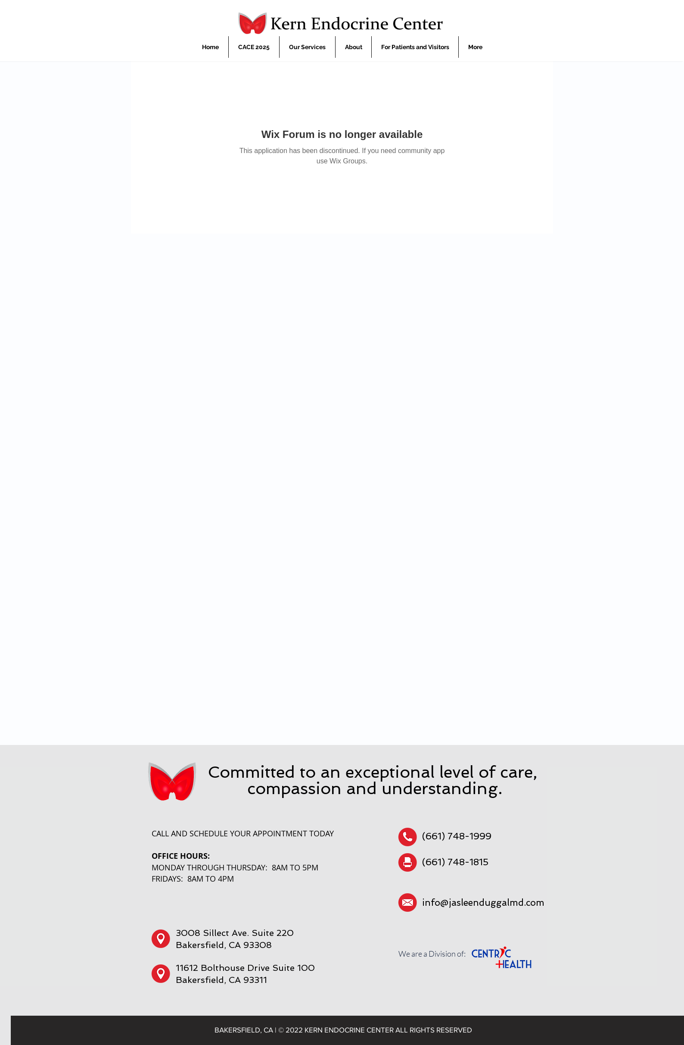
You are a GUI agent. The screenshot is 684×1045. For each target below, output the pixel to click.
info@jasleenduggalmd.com (483, 902)
